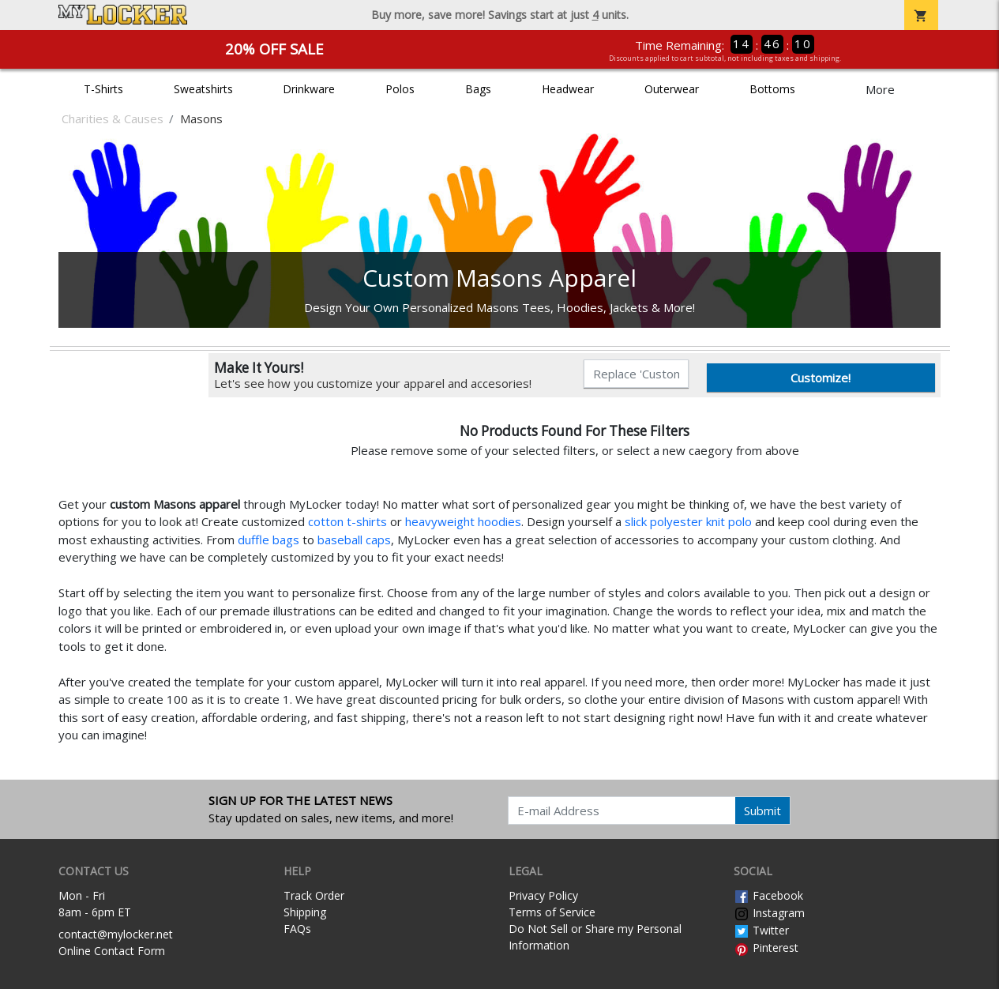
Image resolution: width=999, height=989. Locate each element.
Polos (400, 88)
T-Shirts (103, 88)
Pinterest (766, 947)
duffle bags (268, 539)
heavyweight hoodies (463, 521)
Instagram (769, 912)
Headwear (568, 88)
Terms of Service (552, 911)
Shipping (305, 911)
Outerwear (671, 88)
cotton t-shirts (347, 521)
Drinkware (309, 88)
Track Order (314, 895)
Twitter (761, 930)
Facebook (768, 895)
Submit (762, 810)
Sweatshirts (203, 88)
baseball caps (354, 539)
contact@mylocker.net (115, 934)
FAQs (297, 928)
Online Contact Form (111, 950)
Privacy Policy (543, 895)
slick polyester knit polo (688, 521)
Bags (478, 88)
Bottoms (772, 88)
